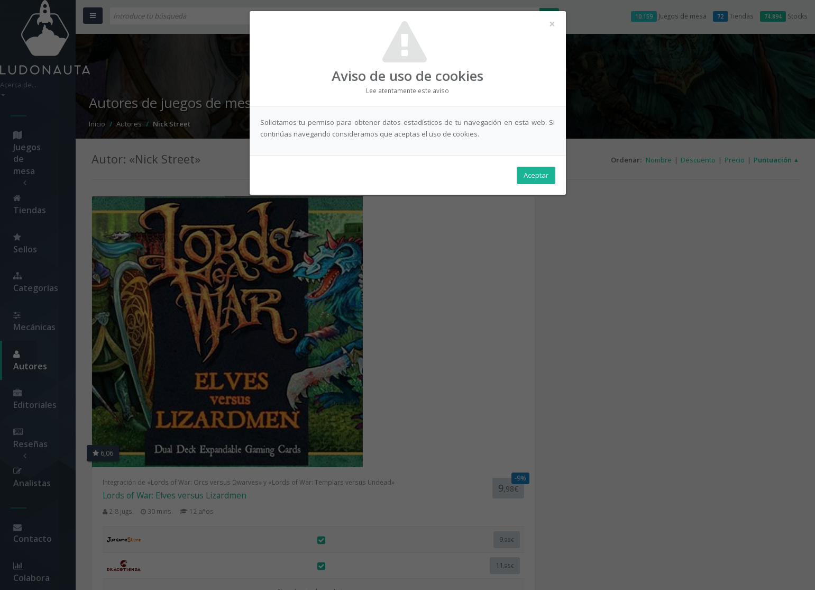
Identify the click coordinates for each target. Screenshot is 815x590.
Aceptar (536, 180)
